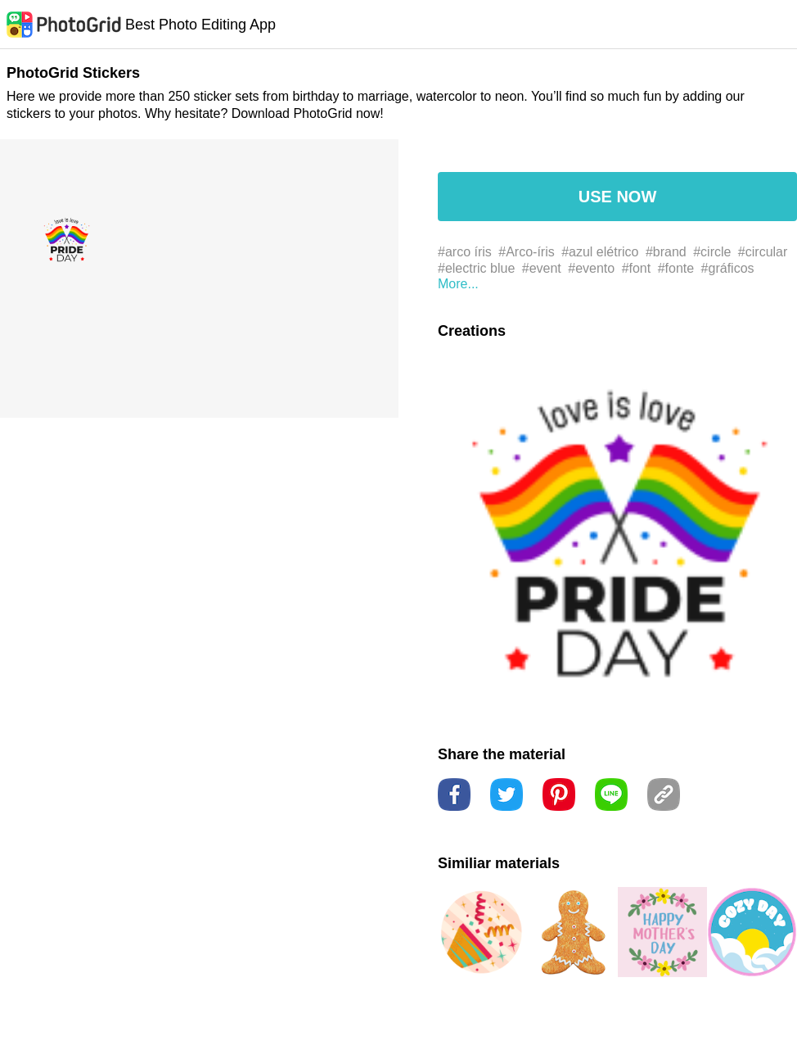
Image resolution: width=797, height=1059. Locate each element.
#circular (762, 252)
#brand (666, 252)
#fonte (676, 268)
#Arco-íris (526, 252)
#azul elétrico (599, 252)
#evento (591, 268)
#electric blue (476, 268)
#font (636, 268)
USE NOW (618, 197)
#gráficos (727, 268)
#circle (712, 252)
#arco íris (465, 252)
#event (541, 268)
